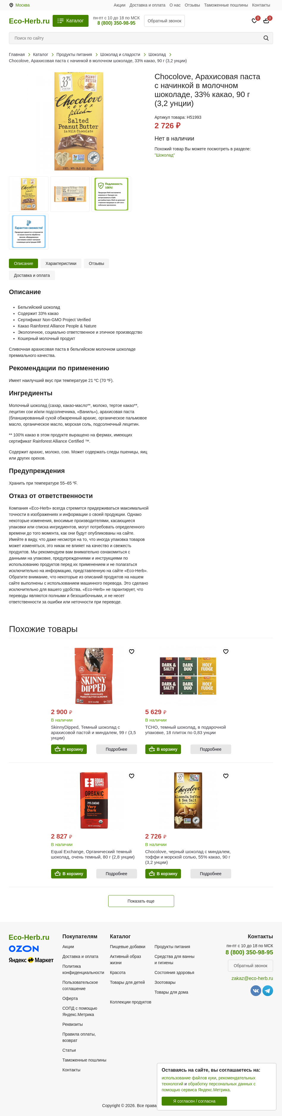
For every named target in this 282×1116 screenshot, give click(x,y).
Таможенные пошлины (226, 5)
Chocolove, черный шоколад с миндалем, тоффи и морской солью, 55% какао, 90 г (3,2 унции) (188, 857)
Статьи (69, 1050)
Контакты (261, 5)
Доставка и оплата (148, 5)
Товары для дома (171, 992)
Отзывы (192, 5)
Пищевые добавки (127, 946)
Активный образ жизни (125, 959)
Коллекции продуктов (130, 1002)
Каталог (75, 20)
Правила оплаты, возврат (79, 1037)
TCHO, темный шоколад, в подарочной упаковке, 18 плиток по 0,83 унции (185, 730)
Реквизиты (72, 1024)
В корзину (73, 749)
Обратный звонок (164, 20)
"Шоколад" (165, 155)
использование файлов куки (189, 1078)
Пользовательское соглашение (80, 985)
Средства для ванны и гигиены (174, 959)
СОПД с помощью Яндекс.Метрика (79, 1011)
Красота (117, 972)
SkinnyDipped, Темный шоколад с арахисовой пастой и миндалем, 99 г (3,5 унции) (93, 732)
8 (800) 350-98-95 (116, 23)
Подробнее (116, 749)
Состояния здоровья (174, 972)
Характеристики (60, 263)
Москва (22, 5)
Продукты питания (172, 946)
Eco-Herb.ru (29, 21)
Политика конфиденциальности (83, 969)
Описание (23, 263)
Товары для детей (127, 982)
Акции (119, 5)
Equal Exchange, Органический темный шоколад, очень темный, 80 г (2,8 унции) (93, 854)
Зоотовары (165, 982)
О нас (175, 5)
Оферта (70, 998)
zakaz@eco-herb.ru (252, 978)
